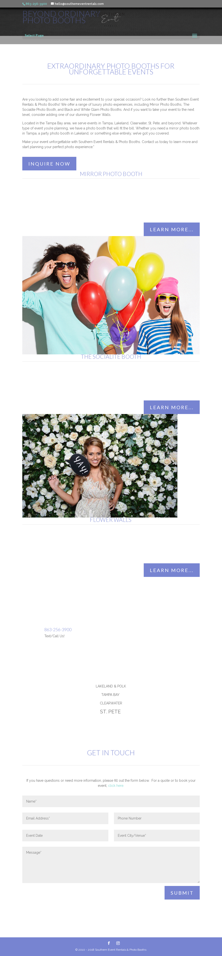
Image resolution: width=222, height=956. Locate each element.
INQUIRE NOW (49, 164)
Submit (182, 893)
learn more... (172, 229)
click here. (116, 786)
